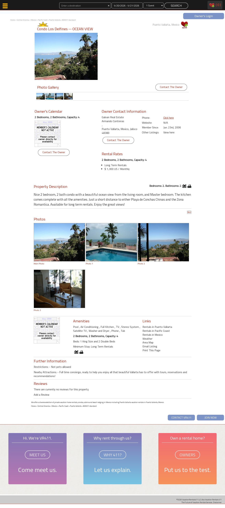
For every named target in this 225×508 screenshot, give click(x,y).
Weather (147, 339)
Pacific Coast (42, 20)
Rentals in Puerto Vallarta (157, 327)
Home (12, 20)
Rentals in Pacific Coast (156, 331)
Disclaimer (217, 502)
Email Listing (149, 346)
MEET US (37, 455)
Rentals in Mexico (152, 335)
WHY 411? (113, 455)
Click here (168, 118)
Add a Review (41, 395)
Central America (23, 20)
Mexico (33, 20)
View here (168, 132)
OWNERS (187, 455)
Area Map (147, 342)
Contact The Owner (171, 87)
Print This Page (151, 350)
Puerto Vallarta (55, 20)
